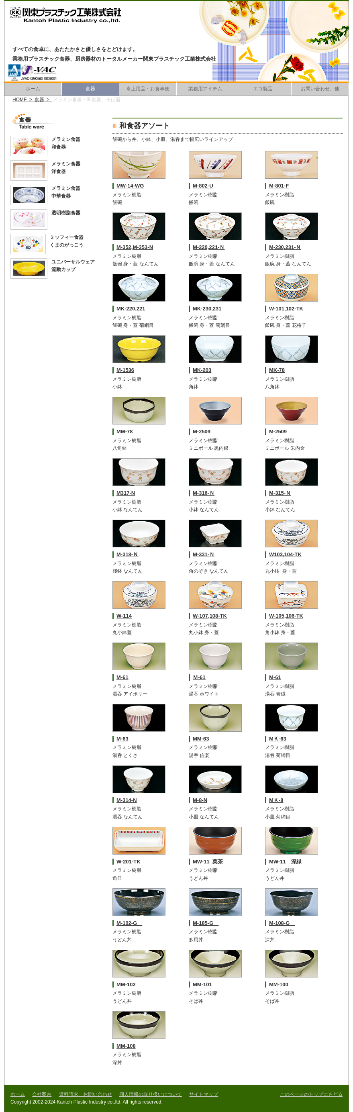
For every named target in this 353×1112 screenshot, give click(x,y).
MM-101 (202, 984)
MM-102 (128, 984)
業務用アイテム (205, 89)
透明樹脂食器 (65, 213)
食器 (90, 89)
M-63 (122, 739)
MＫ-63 (277, 739)
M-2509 (201, 431)
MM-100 (278, 984)
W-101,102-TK (287, 309)
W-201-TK (128, 862)
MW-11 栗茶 (208, 862)
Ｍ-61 (199, 677)
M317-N (125, 493)
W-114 (124, 616)
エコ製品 (262, 89)
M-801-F (279, 186)
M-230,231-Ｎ (285, 247)
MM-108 (126, 1046)
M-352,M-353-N (134, 247)
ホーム (33, 89)
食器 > (43, 99)
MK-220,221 (130, 309)
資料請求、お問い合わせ (85, 1094)
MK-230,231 (207, 309)
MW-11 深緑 (285, 862)
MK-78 (277, 370)
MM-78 (124, 431)
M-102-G (129, 923)
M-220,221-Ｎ (208, 247)
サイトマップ (203, 1094)
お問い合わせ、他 (320, 89)
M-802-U (203, 186)
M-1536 (125, 370)
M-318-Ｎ (127, 554)
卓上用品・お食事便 (147, 89)
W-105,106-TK (286, 616)
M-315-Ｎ (280, 493)
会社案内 (41, 1094)
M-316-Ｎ (203, 493)
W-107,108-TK (210, 616)
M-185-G (205, 923)
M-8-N (200, 800)
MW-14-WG (130, 186)
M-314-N (126, 800)
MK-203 (202, 370)
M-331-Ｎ (203, 554)
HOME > (23, 99)
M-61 (122, 677)
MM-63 (201, 739)
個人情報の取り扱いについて (150, 1094)
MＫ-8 (276, 800)
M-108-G (282, 923)
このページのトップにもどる (311, 1094)
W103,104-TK (285, 554)
